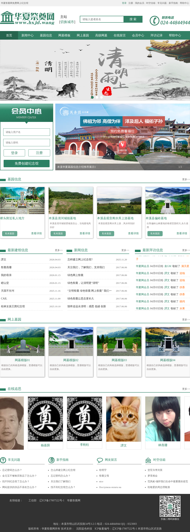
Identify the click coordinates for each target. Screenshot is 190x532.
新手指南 (173, 3)
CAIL (4, 298)
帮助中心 (184, 3)
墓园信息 (46, 35)
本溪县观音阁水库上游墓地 (115, 218)
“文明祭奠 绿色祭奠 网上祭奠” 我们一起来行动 (89, 292)
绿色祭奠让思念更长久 (80, 298)
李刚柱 (86, 444)
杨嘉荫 (46, 445)
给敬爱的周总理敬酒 (159, 487)
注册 (130, 3)
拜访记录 (156, 35)
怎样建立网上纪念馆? (80, 259)
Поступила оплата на (110, 487)
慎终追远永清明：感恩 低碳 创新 (86, 306)
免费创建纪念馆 (27, 163)
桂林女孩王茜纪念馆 (13, 306)
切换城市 (67, 22)
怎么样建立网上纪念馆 (63, 470)
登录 (124, 3)
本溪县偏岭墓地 (156, 218)
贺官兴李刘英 (155, 470)
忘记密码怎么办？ (12, 470)
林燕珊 (164, 445)
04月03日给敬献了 (160, 273)
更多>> (186, 179)
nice (101, 481)
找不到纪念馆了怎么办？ (15, 481)
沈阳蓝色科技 (84, 528)
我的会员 (139, 3)
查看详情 (36, 233)
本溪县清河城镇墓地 (62, 218)
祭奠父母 (104, 475)
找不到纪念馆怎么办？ (63, 487)
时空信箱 (150, 3)
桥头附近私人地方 (12, 218)
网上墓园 (83, 35)
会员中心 (138, 35)
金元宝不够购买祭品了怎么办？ (19, 475)
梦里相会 (153, 475)
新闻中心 (27, 35)
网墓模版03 (119, 360)
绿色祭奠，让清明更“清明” (83, 283)
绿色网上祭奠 (75, 275)
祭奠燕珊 (6, 267)
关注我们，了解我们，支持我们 (86, 267)
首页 (9, 35)
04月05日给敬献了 (162, 266)
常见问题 (162, 3)
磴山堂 (5, 283)
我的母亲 (6, 275)
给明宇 (103, 470)
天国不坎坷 (7, 290)
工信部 (32, 500)
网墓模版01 (22, 360)
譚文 (3, 259)
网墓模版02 (70, 360)
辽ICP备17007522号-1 (51, 500)
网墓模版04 (167, 360)
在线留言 (120, 35)
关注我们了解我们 (60, 481)
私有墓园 (9, 233)
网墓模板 (64, 35)
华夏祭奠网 (73, 500)
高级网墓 (101, 35)
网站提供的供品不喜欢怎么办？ (19, 487)
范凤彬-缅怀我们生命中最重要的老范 (168, 481)
